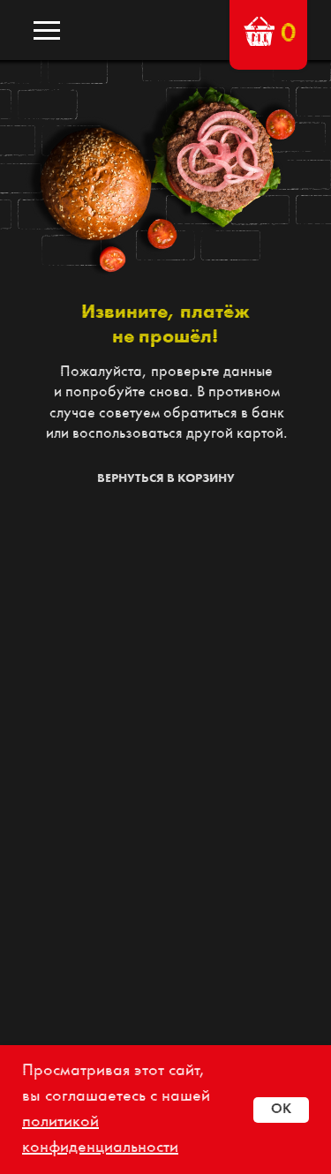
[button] (259, 31)
